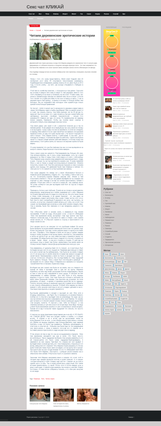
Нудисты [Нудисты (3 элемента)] (123, 284)
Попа (47, 14)
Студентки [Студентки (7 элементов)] (124, 298)
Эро (123, 14)
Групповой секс (110, 203)
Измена (55, 14)
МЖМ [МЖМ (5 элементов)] (125, 276)
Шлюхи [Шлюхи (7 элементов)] (119, 310)
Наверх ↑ (131, 417)
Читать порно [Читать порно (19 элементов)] (109, 310)
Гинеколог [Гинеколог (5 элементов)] (108, 265)
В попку (107, 198)
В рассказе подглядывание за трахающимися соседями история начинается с (122, 167)
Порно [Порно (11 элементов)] (116, 291)
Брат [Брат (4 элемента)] (119, 261)
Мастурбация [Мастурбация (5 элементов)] (116, 280)
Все (40, 14)
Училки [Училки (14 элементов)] (119, 306)
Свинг (89, 14)
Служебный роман (111, 231)
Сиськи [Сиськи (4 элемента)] (125, 295)
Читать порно (49, 379)
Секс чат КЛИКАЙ (45, 6)
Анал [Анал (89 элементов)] (106, 254)
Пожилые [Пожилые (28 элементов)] (108, 291)
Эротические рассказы (112, 242)
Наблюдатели (109, 217)
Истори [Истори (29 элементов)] (107, 276)
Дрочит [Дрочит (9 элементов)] (127, 269)
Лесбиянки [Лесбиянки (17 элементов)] (116, 276)
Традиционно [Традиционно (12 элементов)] (109, 306)
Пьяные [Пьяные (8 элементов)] (124, 291)
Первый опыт (109, 220)
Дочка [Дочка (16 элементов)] (120, 269)
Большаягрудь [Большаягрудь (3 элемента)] (109, 261)
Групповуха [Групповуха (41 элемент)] (118, 265)
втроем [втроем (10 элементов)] (107, 313)
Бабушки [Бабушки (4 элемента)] (114, 254)
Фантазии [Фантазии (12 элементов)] (128, 306)
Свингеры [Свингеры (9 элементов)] (108, 295)
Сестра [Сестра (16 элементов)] (117, 295)
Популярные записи (111, 27)
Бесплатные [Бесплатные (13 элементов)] (109, 258)
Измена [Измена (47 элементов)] (114, 273)
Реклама (40, 18)
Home (31, 30)
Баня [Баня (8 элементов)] (122, 254)
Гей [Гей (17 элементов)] (125, 261)
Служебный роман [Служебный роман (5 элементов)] (111, 298)
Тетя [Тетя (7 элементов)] (112, 302)
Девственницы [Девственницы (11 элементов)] (110, 269)
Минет (74, 14)
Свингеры (108, 228)
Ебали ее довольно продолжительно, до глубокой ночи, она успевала (122, 116)
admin (48, 39)
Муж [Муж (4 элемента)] (115, 284)
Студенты (108, 237)
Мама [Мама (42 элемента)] (107, 280)
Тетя (42, 379)
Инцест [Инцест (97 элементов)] (122, 273)
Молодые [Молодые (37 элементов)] (108, 284)
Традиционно (109, 239)
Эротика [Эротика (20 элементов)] (128, 310)
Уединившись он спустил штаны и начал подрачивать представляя (121, 177)
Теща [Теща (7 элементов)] (119, 302)
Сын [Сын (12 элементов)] (106, 302)
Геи (81, 14)
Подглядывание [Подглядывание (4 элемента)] (120, 287)
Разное (106, 14)
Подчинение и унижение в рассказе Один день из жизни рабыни (122, 134)
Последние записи (126, 27)
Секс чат (32, 14)
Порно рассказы (32, 417)
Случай (115, 14)
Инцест (65, 14)
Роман (31, 18)
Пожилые (37, 379)
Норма (97, 14)
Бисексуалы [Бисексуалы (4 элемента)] (120, 258)
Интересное (109, 245)
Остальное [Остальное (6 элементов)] (108, 287)
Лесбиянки (108, 212)
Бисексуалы (109, 195)
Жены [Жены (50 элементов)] (107, 273)
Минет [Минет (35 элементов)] (126, 280)
